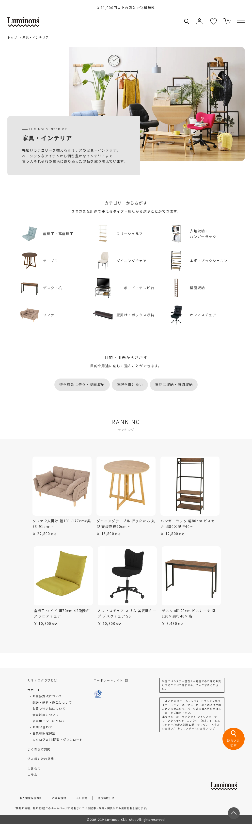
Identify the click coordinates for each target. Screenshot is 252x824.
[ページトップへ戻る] (234, 813)
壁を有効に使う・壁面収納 (82, 384)
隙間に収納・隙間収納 (174, 384)
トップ (12, 37)
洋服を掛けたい (130, 384)
